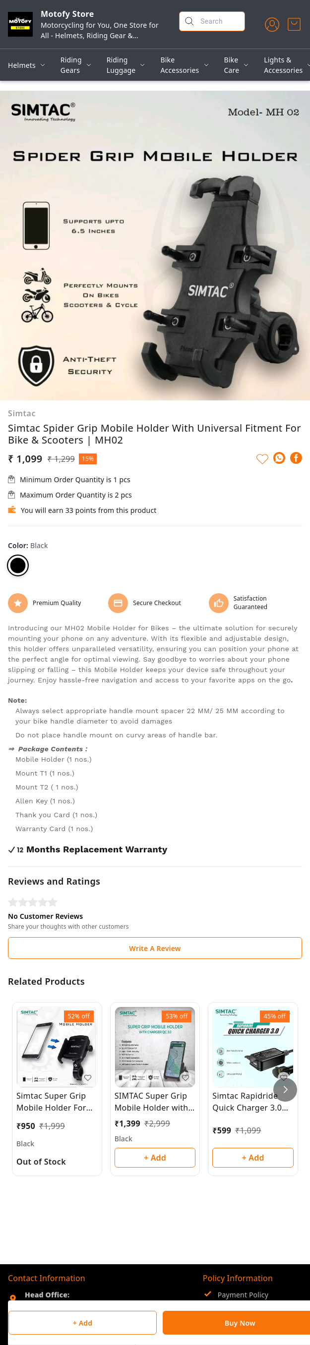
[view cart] (294, 24)
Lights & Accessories (283, 65)
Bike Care (232, 65)
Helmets (22, 65)
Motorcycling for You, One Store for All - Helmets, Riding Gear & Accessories (100, 35)
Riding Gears (71, 65)
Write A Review (155, 948)
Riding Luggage (121, 65)
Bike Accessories (179, 65)
